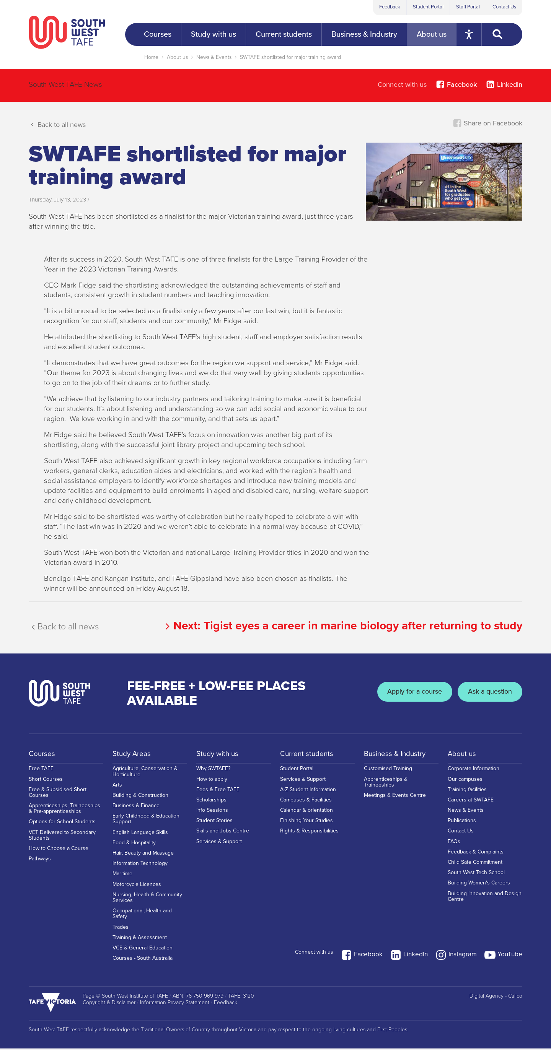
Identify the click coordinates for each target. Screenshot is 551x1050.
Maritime (122, 878)
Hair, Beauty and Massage (143, 857)
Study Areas (132, 754)
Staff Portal (468, 7)
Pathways (40, 863)
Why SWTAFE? (213, 772)
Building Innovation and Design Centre (485, 900)
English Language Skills (140, 836)
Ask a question (487, 693)
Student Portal (428, 7)
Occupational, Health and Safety (142, 918)
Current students (308, 754)
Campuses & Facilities (306, 804)
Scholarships (211, 804)
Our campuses (465, 783)
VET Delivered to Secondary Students (62, 839)
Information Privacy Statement (174, 1004)
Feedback (389, 7)
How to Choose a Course (58, 852)
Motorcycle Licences (136, 888)
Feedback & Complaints (476, 856)
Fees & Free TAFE (218, 793)
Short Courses (46, 783)
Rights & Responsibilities (309, 835)
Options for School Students (62, 826)
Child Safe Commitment (475, 866)
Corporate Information (473, 772)
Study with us (218, 754)
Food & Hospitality (134, 847)
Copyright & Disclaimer (109, 1004)
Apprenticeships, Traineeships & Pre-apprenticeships (64, 812)
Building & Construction (140, 799)
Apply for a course (405, 693)
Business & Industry (397, 754)
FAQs (454, 845)
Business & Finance (136, 809)
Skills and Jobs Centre (222, 835)
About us (177, 57)
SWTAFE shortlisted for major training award (290, 57)
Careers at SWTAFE (471, 804)
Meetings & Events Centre (395, 799)
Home (151, 57)
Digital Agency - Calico (495, 998)
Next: (342, 626)
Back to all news (57, 124)
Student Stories (214, 824)
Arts (117, 789)
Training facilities (467, 793)
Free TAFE (41, 772)
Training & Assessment (139, 941)
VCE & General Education (142, 952)
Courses (42, 754)
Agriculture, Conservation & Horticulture (145, 775)
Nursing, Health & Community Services (147, 902)
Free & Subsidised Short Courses (57, 796)
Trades (120, 931)
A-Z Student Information (308, 793)
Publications (462, 824)
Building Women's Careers (479, 887)
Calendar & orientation (306, 814)
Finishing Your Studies (306, 824)
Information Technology (140, 867)
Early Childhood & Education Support (145, 823)
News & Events (213, 57)
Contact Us (504, 7)
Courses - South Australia (142, 962)
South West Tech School (476, 876)
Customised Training (388, 772)
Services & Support (219, 845)
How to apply (211, 783)
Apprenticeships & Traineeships (386, 786)
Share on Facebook (487, 123)
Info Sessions (212, 814)
